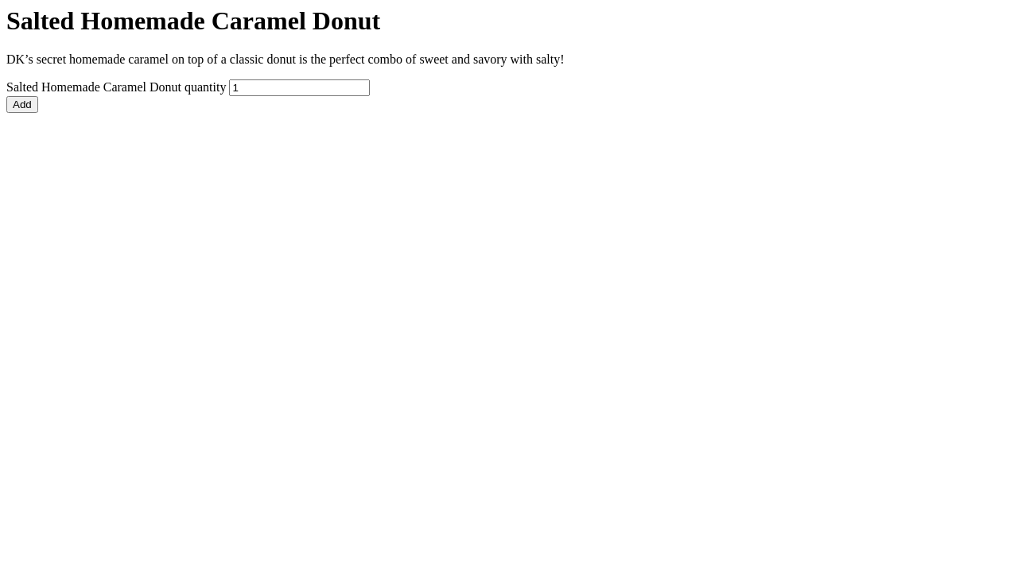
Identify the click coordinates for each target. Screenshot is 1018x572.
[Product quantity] (299, 87)
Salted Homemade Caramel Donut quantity (116, 87)
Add (22, 104)
